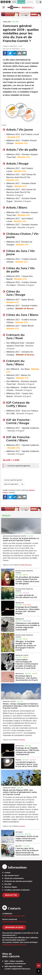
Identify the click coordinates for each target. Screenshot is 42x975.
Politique (27, 605)
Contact (7, 872)
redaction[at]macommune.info (13, 916)
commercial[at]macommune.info (14, 922)
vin (22, 484)
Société (26, 593)
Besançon (19, 603)
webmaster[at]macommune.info (14, 944)
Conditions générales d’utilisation (17, 890)
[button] (37, 2)
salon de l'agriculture (11, 484)
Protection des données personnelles (18, 881)
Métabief (19, 832)
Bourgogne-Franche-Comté (14, 536)
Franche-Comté (21, 655)
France (18, 760)
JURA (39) (7, 22)
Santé (25, 575)
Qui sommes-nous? (11, 875)
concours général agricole (13, 480)
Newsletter (11, 895)
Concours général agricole (17, 466)
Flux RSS (7, 884)
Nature (15, 22)
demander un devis (14, 927)
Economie (19, 834)
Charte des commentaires (14, 878)
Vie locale (27, 621)
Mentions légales (10, 887)
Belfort (18, 846)
